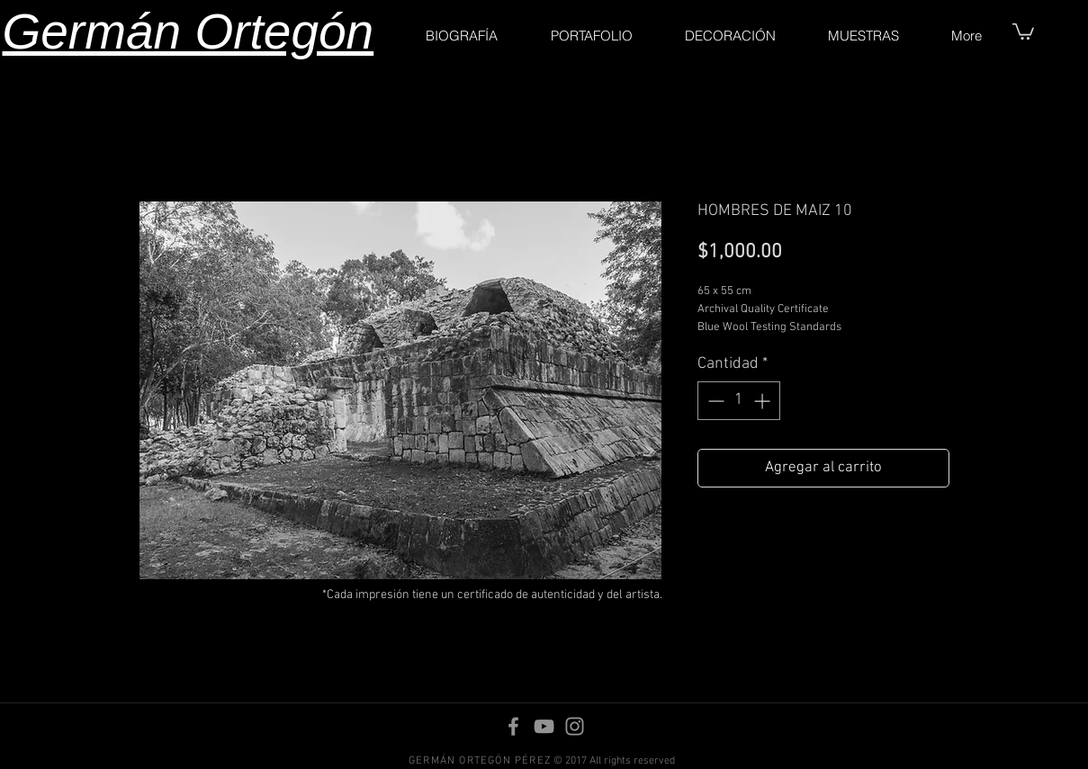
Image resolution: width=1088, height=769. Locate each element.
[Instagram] (574, 726)
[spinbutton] (739, 400)
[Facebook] (513, 726)
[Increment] (764, 400)
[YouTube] (544, 726)
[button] (1023, 31)
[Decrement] (714, 400)
